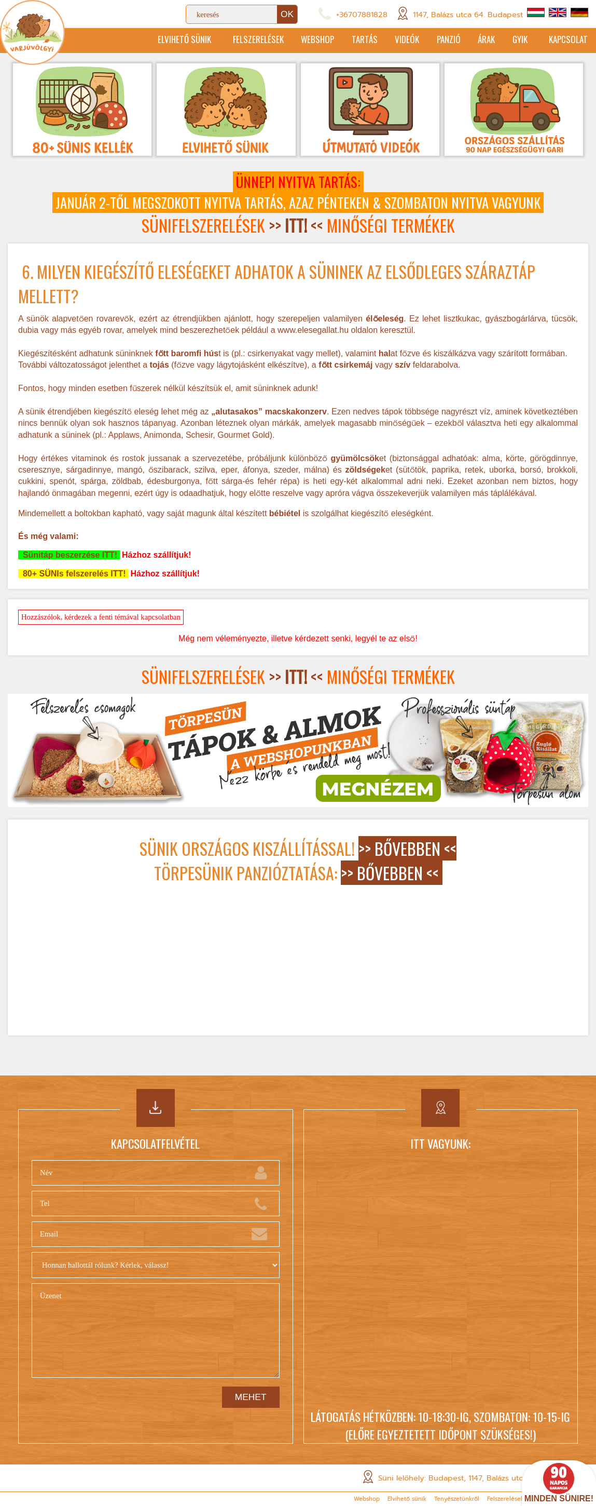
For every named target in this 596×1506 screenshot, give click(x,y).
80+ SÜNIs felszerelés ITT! (73, 574)
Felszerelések (227, 40)
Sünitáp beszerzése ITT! (69, 556)
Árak (476, 40)
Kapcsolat (568, 40)
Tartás (342, 40)
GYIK (514, 40)
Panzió (434, 40)
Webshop (290, 40)
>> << (296, 226)
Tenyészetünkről (456, 1499)
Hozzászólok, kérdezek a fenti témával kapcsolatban (101, 618)
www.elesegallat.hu (313, 331)
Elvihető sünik (148, 40)
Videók (389, 40)
